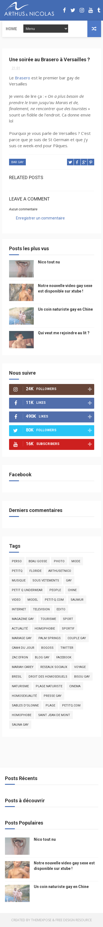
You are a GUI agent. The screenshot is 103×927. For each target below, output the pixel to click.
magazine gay (23, 619)
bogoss (47, 648)
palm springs (49, 638)
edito (61, 609)
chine (72, 590)
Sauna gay (20, 724)
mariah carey (23, 667)
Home (11, 29)
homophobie (45, 628)
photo (59, 561)
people (55, 590)
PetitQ (17, 571)
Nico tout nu (49, 262)
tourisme (48, 619)
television (41, 609)
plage (50, 705)
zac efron (20, 657)
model (32, 600)
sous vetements (45, 580)
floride (35, 571)
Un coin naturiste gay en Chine (65, 309)
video (16, 600)
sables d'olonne (25, 705)
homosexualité (24, 696)
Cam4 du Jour (23, 648)
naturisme (20, 686)
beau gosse (38, 561)
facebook (63, 657)
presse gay (53, 696)
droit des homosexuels (48, 676)
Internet (19, 609)
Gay (69, 580)
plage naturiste (49, 686)
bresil (17, 676)
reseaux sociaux (53, 667)
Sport (68, 619)
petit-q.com (54, 600)
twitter (66, 648)
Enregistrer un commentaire (40, 218)
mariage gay (22, 638)
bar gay (17, 162)
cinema (74, 686)
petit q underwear (27, 590)
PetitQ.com (71, 705)
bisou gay (82, 676)
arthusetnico (59, 571)
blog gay (42, 657)
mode (75, 561)
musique (19, 580)
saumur (77, 600)
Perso (17, 561)
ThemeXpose (41, 920)
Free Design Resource (73, 920)
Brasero (22, 77)
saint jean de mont (54, 715)
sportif (68, 628)
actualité (20, 628)
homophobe (21, 715)
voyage (80, 667)
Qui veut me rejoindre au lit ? (64, 333)
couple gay (77, 638)
